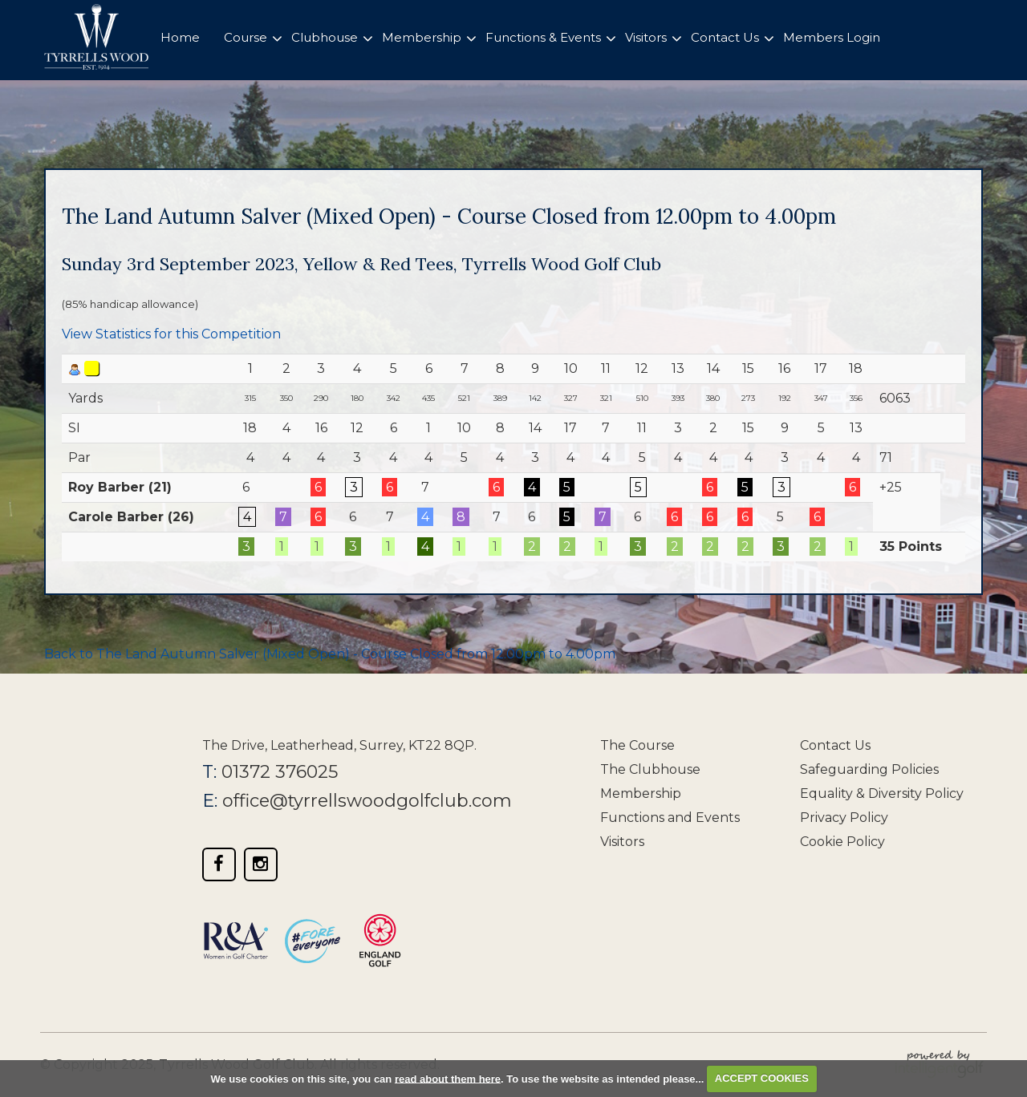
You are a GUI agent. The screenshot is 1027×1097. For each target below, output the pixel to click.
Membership (640, 793)
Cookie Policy (842, 841)
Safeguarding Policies (869, 769)
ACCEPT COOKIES (762, 1078)
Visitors (622, 841)
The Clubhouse (650, 769)
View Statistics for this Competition (171, 334)
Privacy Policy (844, 817)
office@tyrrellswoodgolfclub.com (368, 801)
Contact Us (835, 745)
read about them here (448, 1078)
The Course (637, 745)
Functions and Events (670, 817)
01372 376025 (279, 772)
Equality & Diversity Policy (882, 793)
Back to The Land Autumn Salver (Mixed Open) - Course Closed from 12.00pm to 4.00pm (329, 654)
